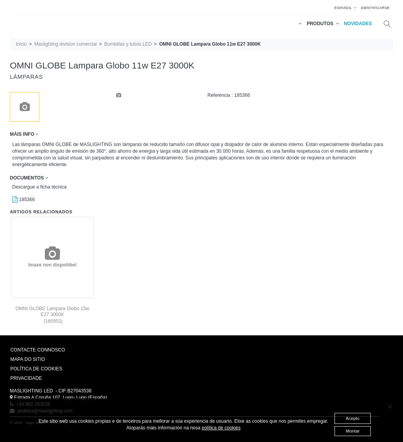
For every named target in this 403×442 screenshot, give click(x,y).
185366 (23, 199)
